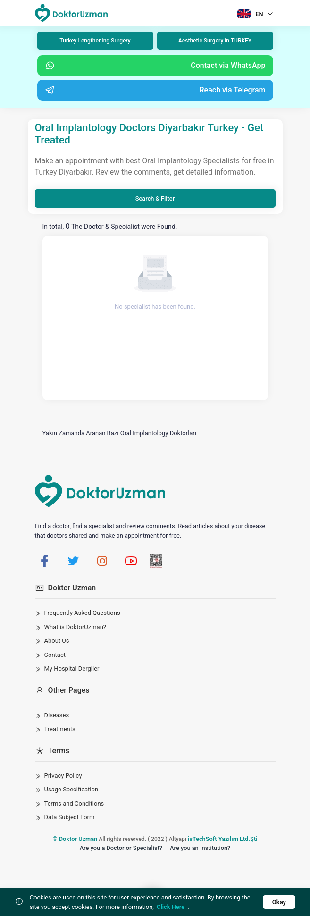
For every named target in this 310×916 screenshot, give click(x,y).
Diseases (56, 715)
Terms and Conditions (74, 803)
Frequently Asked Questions (82, 612)
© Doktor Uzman (74, 838)
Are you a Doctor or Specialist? (121, 847)
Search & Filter (155, 198)
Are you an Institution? (200, 847)
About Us (56, 640)
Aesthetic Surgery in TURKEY (214, 40)
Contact (55, 654)
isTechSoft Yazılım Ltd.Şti (223, 838)
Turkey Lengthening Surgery (94, 40)
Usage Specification (71, 789)
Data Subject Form (69, 817)
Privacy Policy (63, 775)
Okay (279, 902)
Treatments (59, 728)
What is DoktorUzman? (75, 626)
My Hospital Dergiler (72, 668)
